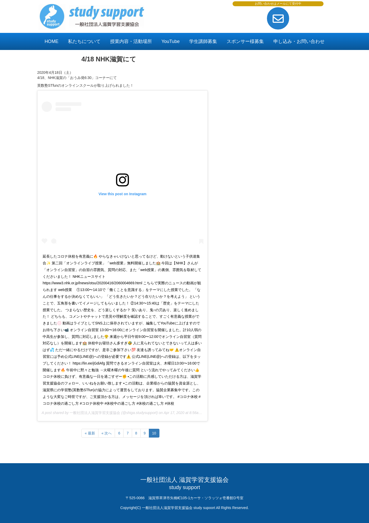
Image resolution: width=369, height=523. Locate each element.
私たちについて (84, 41)
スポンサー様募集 (245, 41)
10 (154, 433)
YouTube (171, 41)
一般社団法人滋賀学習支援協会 (95, 413)
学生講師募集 (203, 41)
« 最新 (90, 433)
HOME (51, 41)
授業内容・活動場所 (131, 41)
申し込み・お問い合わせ (299, 41)
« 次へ (107, 433)
